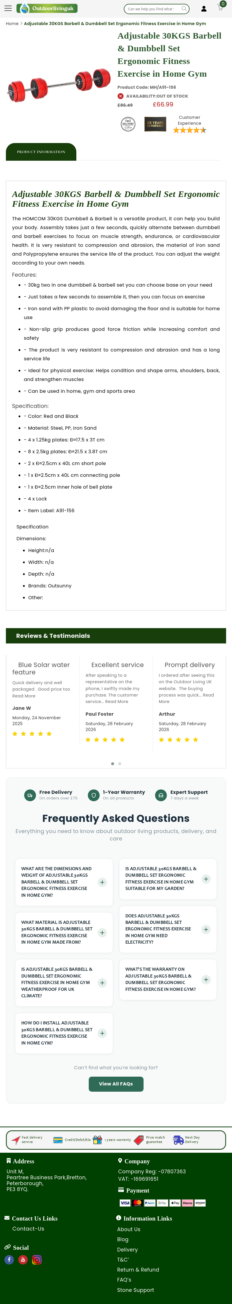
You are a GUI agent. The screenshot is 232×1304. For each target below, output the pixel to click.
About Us (129, 1229)
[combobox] (157, 9)
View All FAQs (116, 1083)
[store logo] (47, 7)
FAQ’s (124, 1279)
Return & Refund (138, 1269)
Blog (123, 1239)
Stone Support (135, 1290)
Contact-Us (28, 1229)
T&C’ (123, 1259)
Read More (23, 696)
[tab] (41, 152)
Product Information (41, 152)
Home (12, 24)
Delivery (127, 1249)
